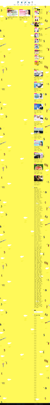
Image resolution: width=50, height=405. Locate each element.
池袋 (35, 282)
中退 (35, 248)
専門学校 (40, 266)
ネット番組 (41, 226)
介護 (35, 249)
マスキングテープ (40, 240)
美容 (37, 290)
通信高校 (38, 296)
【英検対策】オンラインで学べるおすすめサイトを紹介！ (38, 97)
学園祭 (35, 265)
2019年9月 (35, 358)
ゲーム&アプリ (31, 4)
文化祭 (35, 275)
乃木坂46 (38, 248)
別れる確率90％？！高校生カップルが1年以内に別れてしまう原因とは (38, 35)
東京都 (38, 279)
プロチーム (40, 237)
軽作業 (35, 296)
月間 (41, 9)
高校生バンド (41, 305)
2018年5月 (35, 385)
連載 (40, 296)
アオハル (38, 199)
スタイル (35, 221)
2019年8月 (35, 360)
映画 (35, 277)
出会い (35, 252)
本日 (35, 9)
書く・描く (21, 4)
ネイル (38, 226)
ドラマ (35, 226)
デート (38, 223)
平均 (38, 268)
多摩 (35, 262)
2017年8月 (35, 400)
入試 (40, 250)
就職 (37, 267)
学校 (37, 265)
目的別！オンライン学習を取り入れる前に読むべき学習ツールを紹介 (38, 74)
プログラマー (36, 236)
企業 (37, 249)
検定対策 (41, 280)
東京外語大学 (40, 278)
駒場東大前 (36, 304)
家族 (37, 266)
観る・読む (28, 4)
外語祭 (41, 261)
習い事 (35, 291)
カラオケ (38, 211)
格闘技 (38, 280)
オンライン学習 (39, 209)
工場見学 (35, 268)
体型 (39, 249)
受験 (37, 90)
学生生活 (40, 90)
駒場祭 (38, 304)
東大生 (41, 279)
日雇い (38, 276)
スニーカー (39, 221)
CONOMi (35, 192)
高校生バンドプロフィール (37, 306)
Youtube (41, 197)
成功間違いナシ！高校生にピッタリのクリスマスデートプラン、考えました (38, 24)
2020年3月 (35, 348)
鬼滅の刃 (37, 307)
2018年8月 (35, 380)
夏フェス (35, 261)
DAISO (38, 192)
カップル (41, 210)
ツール (35, 223)
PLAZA (38, 195)
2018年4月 (35, 387)
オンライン (36, 209)
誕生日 (35, 294)
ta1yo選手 (38, 196)
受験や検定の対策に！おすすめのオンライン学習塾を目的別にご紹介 (38, 86)
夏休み (38, 261)
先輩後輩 (35, 250)
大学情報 (38, 263)
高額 (41, 306)
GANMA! (38, 193)
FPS (35, 193)
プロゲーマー (36, 237)
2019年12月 (35, 353)
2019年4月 (35, 367)
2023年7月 (35, 328)
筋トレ (37, 289)
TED (40, 196)
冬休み (37, 251)
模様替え (35, 281)
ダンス (41, 222)
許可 (40, 293)
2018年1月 (35, 392)
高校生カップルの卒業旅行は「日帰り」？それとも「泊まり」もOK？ (38, 47)
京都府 (40, 248)
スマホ (38, 222)
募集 (37, 253)
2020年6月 (35, 343)
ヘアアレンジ (36, 238)
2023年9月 (35, 325)
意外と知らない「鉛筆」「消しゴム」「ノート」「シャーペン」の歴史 (38, 52)
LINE (38, 194)
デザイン (35, 224)
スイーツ (35, 220)
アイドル (35, 199)
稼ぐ (35, 289)
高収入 (41, 304)
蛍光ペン (40, 292)
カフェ (35, 211)
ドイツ (35, 225)
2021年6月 (35, 333)
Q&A (40, 195)
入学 (38, 250)
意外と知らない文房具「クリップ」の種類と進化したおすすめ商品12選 (38, 63)
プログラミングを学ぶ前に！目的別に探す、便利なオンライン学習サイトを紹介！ (38, 107)
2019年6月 (35, 363)
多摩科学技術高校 (38, 262)
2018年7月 (35, 382)
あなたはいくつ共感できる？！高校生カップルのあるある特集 (38, 41)
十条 (39, 253)
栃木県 (35, 280)
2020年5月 (35, 345)
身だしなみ (38, 295)
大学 (35, 263)
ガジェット (38, 210)
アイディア (39, 198)
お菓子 (35, 210)
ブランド (38, 234)
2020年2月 (35, 350)
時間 (41, 277)
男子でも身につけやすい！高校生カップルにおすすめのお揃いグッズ (38, 131)
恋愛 (35, 124)
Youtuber (36, 198)
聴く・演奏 (25, 4)
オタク (38, 208)
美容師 (39, 290)
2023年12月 (35, 320)
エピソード (36, 207)
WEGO (35, 197)
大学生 (40, 263)
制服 (37, 252)
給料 (35, 290)
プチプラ (35, 234)
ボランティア (39, 239)
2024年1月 (35, 318)
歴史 (41, 281)
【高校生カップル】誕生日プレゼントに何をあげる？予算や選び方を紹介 (38, 144)
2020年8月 (35, 340)
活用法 (40, 282)
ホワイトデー (36, 240)
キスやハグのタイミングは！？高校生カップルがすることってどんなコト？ (38, 13)
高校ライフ (15, 4)
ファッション (39, 183)
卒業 (37, 254)
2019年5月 (35, 365)
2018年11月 (35, 375)
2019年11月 (35, 355)
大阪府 (35, 264)
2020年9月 (35, 338)
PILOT (35, 195)
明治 (40, 276)
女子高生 (35, 123)
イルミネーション (36, 206)
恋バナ (41, 123)
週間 (38, 9)
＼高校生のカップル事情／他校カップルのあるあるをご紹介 (38, 30)
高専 (35, 305)
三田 (35, 247)
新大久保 (35, 276)
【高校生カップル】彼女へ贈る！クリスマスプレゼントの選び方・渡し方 (38, 168)
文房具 (38, 275)
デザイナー (41, 223)
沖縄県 (37, 282)
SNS (35, 196)
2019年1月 (35, 372)
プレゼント (36, 148)
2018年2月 (35, 390)
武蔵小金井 (39, 281)
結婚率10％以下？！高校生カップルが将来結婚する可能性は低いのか (38, 58)
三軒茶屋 (40, 247)
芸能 (39, 291)
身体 (40, 295)
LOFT (40, 194)
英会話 (35, 292)
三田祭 (37, 247)
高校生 (35, 91)
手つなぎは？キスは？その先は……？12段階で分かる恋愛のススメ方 (38, 19)
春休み (39, 277)
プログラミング (40, 236)
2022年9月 (35, 330)
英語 (37, 292)
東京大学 (35, 279)
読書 (37, 294)
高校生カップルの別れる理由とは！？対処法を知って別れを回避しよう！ (38, 156)
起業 (35, 295)
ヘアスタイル (40, 238)
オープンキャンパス (40, 207)
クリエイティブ (36, 212)
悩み (41, 124)
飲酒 (37, 303)
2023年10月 (35, 323)
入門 (35, 251)
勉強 (35, 90)
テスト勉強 (41, 224)
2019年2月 (35, 370)
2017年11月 (35, 395)
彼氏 (40, 268)
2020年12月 (35, 335)
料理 (40, 275)
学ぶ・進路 (18, 4)
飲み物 (35, 303)
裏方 (35, 293)
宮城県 (35, 266)
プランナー (36, 235)
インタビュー (40, 206)
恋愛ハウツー (38, 124)
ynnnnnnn (38, 197)
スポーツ (35, 222)
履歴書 (39, 267)
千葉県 (35, 254)
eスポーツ (35, 4)
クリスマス (36, 183)
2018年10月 (35, 377)
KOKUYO (36, 194)
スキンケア (39, 220)
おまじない (41, 208)
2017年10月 (35, 397)
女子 (37, 264)
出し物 (40, 251)
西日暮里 (38, 293)
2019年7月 (35, 362)
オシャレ (35, 208)
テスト (38, 224)
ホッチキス (36, 239)
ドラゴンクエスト (39, 225)
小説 (35, 267)
